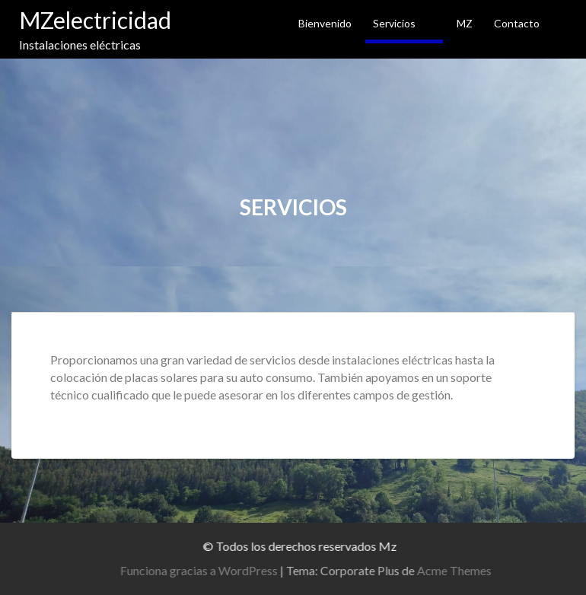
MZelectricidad (95, 19)
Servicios (394, 23)
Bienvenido (325, 23)
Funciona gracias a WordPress (203, 570)
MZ (465, 23)
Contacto (517, 23)
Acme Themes (458, 570)
